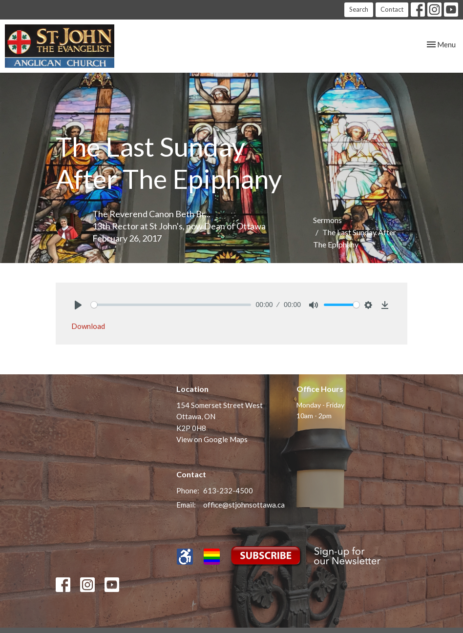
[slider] (171, 304)
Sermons (327, 220)
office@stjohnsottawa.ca (244, 504)
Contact (391, 9)
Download (88, 326)
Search (358, 9)
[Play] (78, 305)
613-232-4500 (228, 490)
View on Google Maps (212, 439)
